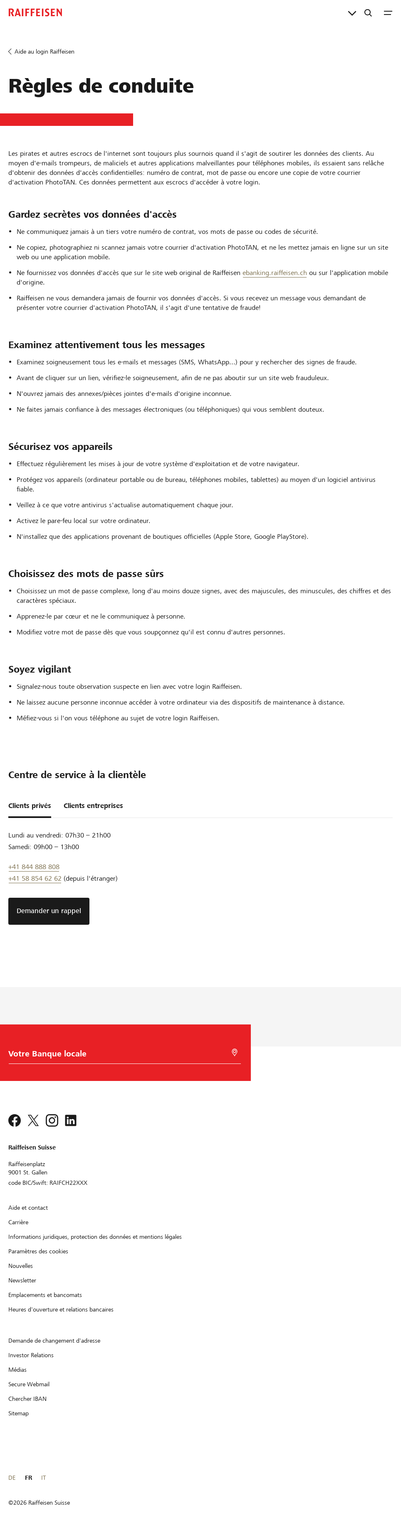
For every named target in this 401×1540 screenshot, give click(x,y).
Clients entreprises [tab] (93, 806)
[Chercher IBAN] (27, 1398)
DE (11, 1477)
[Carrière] (18, 1222)
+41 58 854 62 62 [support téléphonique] (35, 878)
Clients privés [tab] (29, 806)
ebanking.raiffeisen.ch (275, 273)
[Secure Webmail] (29, 1384)
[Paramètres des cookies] (38, 1251)
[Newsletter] (22, 1280)
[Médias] (17, 1369)
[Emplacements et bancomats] (45, 1295)
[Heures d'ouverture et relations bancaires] (61, 1309)
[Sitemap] (18, 1413)
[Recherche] (368, 12)
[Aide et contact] (28, 1207)
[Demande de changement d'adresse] (54, 1340)
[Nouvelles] (20, 1265)
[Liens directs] (352, 12)
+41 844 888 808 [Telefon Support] (33, 867)
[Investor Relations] (31, 1355)
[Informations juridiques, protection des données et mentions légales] (95, 1236)
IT (43, 1477)
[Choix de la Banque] (121, 1056)
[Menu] (388, 12)
